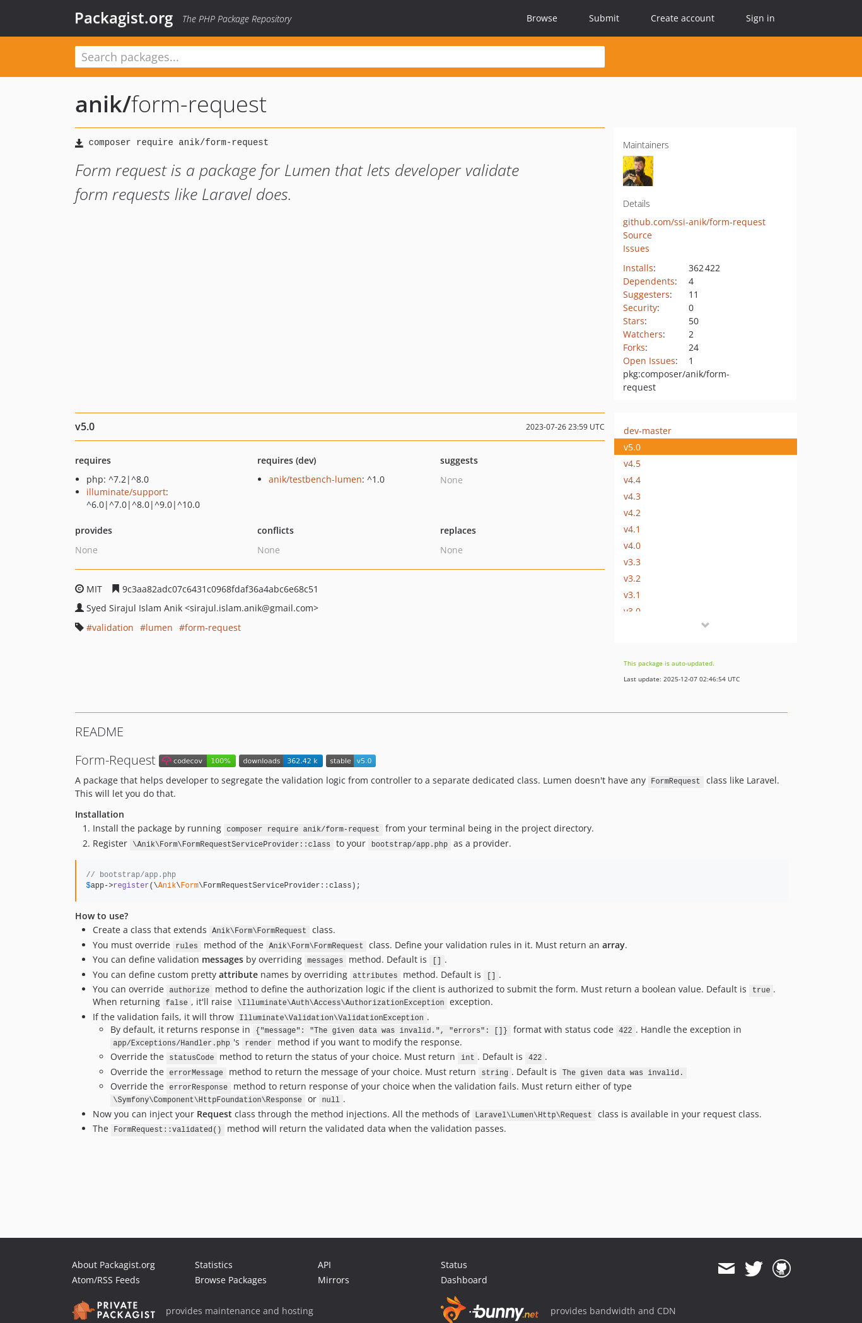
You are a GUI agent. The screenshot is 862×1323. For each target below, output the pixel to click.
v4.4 (632, 480)
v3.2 (632, 578)
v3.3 (632, 562)
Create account (682, 18)
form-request (213, 627)
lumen (159, 627)
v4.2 (632, 513)
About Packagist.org (113, 1265)
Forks (634, 347)
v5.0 (632, 447)
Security (640, 308)
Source (637, 235)
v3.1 (632, 595)
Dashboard (464, 1280)
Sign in (760, 18)
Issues (636, 248)
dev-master (648, 431)
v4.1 (632, 529)
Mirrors (333, 1280)
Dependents (649, 281)
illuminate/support (126, 492)
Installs (638, 268)
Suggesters (646, 294)
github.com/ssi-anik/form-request (694, 222)
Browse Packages (231, 1280)
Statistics (214, 1265)
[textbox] (340, 57)
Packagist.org (123, 18)
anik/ (103, 103)
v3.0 (632, 611)
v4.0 (632, 545)
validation (113, 627)
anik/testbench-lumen (315, 479)
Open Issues (649, 361)
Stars (633, 321)
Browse (542, 18)
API (324, 1265)
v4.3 (632, 496)
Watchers (643, 334)
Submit (604, 18)
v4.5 (632, 463)
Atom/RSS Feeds (106, 1280)
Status (454, 1265)
